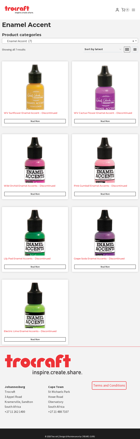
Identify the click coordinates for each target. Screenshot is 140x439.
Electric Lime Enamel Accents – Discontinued (30, 331)
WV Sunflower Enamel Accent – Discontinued (30, 112)
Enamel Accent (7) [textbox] (69, 41)
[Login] (117, 10)
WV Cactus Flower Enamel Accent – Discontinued (103, 112)
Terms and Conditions (109, 385)
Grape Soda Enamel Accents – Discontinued (99, 258)
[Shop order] (103, 49)
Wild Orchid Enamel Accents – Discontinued (29, 185)
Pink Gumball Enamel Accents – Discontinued (100, 185)
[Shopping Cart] (125, 10)
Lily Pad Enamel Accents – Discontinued (27, 258)
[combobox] (70, 40)
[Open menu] (133, 10)
